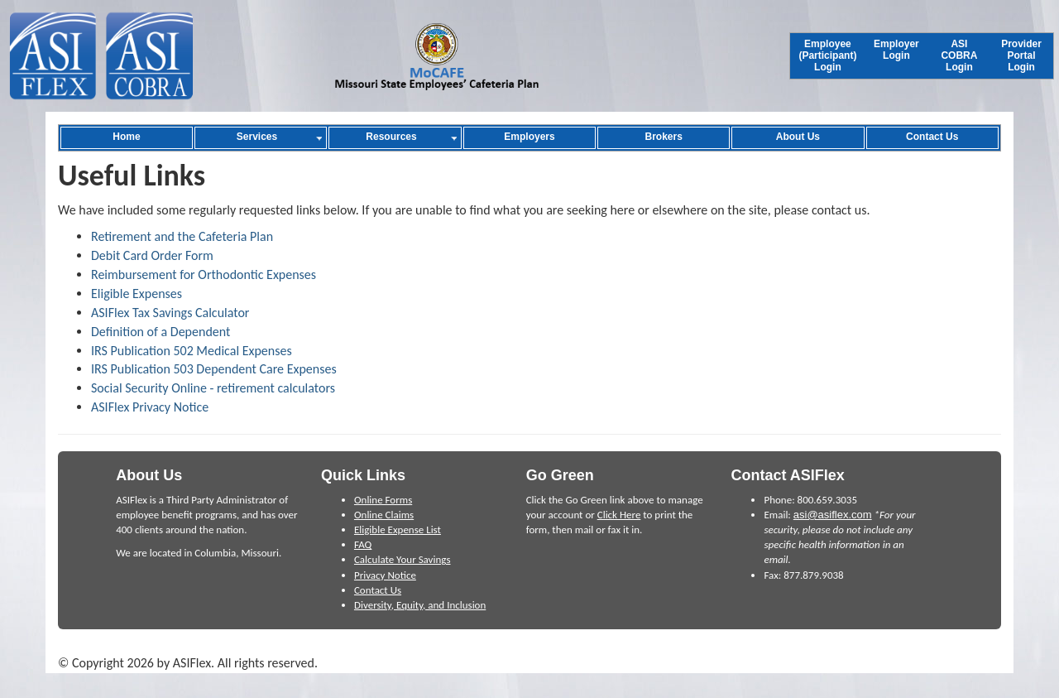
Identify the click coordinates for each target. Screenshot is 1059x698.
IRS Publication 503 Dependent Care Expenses (214, 369)
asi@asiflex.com (832, 514)
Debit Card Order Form (152, 255)
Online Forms (383, 499)
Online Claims (384, 514)
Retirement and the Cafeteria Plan (182, 236)
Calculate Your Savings (402, 559)
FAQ (362, 544)
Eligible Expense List (397, 529)
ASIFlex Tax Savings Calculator (170, 312)
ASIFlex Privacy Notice (149, 407)
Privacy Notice (385, 575)
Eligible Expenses (136, 293)
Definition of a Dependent (160, 331)
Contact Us (377, 590)
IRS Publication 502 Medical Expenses (191, 351)
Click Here (619, 514)
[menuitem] (827, 56)
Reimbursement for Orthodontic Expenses (203, 274)
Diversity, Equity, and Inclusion (420, 605)
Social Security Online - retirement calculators (213, 388)
